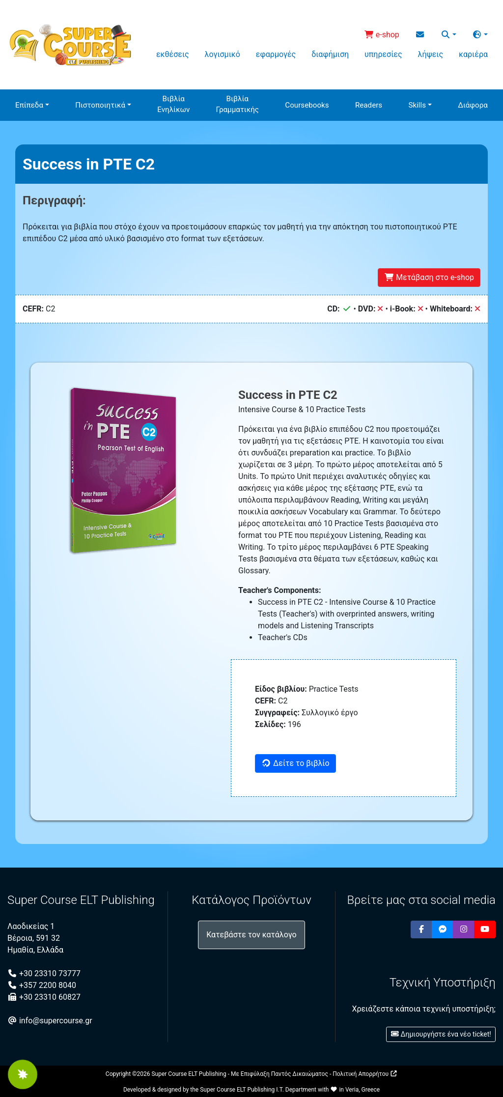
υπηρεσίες (383, 54)
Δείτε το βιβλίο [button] (295, 763)
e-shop (381, 34)
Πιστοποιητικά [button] (100, 105)
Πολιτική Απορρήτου (365, 1073)
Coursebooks (307, 105)
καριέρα (473, 54)
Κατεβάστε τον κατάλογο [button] (251, 934)
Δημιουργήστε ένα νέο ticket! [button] (441, 1034)
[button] (448, 35)
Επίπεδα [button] (29, 105)
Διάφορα (473, 105)
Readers (368, 105)
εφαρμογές (276, 54)
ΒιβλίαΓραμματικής (237, 104)
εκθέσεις (172, 54)
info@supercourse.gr (49, 1020)
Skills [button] (417, 105)
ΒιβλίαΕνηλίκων (173, 104)
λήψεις (430, 54)
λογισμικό (222, 54)
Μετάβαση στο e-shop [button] (429, 277)
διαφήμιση (330, 54)
